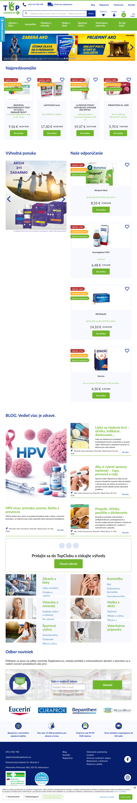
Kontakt (131, 5)
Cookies (90, 755)
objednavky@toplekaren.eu (18, 757)
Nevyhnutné (14, 797)
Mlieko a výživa (115, 615)
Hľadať (91, 13)
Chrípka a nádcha (48, 594)
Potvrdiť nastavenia (52, 797)
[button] (132, 47)
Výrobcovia (118, 5)
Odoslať (107, 685)
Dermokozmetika (116, 596)
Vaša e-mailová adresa (64, 681)
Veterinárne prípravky (116, 627)
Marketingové (32, 797)
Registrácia (104, 5)
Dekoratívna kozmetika (113, 590)
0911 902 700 (12, 751)
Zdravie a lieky (49, 580)
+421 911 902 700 (33, 4)
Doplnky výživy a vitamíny (50, 613)
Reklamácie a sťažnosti (97, 761)
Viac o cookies (120, 791)
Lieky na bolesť (50, 587)
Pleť (109, 584)
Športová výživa (49, 627)
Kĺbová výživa (50, 643)
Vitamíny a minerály (50, 604)
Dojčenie (112, 611)
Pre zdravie (48, 619)
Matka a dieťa (113, 604)
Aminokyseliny (50, 634)
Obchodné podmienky (97, 751)
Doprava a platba (94, 764)
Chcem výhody (68, 563)
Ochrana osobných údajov (99, 758)
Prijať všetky (126, 797)
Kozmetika (115, 579)
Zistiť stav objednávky (60, 4)
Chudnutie (48, 639)
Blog (93, 5)
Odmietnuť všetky (107, 797)
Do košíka (18, 133)
